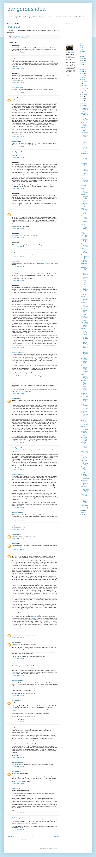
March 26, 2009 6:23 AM (18, 783)
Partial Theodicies (84, 232)
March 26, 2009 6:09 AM (18, 766)
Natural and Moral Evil (84, 264)
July (83, 96)
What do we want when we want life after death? (85, 181)
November (84, 85)
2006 (81, 514)
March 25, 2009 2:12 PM (18, 628)
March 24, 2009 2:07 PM (18, 507)
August (83, 94)
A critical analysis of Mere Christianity (84, 190)
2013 (81, 71)
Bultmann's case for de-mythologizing (84, 109)
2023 (81, 49)
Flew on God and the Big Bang (84, 452)
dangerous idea (26, 9)
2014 (81, 69)
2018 (81, 60)
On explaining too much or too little (84, 240)
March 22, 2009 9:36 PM (18, 147)
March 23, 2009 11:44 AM (18, 247)
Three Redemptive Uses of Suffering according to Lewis (85, 258)
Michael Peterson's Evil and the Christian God (84, 353)
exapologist (15, 534)
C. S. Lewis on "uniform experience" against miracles (84, 399)
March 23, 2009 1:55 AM (18, 207)
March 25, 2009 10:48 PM (18, 722)
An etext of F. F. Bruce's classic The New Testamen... (84, 170)
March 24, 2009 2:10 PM (18, 520)
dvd (12, 212)
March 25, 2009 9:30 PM (18, 695)
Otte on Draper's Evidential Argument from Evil (84, 227)
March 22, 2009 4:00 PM (18, 82)
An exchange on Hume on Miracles (84, 428)
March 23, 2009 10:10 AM (18, 237)
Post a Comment (14, 833)
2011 (81, 75)
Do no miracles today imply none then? (84, 376)
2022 (81, 52)
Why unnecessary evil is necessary (84, 250)
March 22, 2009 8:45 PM (18, 93)
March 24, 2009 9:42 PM (18, 529)
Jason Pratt (15, 788)
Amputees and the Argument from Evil (84, 501)
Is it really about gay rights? (84, 457)
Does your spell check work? (84, 269)
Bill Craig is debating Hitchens (84, 439)
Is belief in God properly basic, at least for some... (84, 446)
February (84, 505)
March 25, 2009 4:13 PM (18, 675)
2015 (81, 67)
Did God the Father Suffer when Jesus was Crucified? (85, 489)
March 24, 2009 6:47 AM (18, 378)
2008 (81, 510)
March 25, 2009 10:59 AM (18, 538)
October (84, 88)
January (84, 507)
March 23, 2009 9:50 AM (18, 228)
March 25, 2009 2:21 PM (18, 637)
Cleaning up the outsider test (84, 119)
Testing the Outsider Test (84, 165)
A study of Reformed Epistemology (84, 298)
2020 (81, 56)
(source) (33, 618)
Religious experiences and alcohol (84, 318)
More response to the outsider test (84, 159)
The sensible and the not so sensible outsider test (84, 135)
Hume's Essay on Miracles (84, 154)
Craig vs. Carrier (14, 27)
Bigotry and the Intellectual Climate (84, 462)
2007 (81, 512)
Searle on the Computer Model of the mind (84, 324)
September (84, 91)
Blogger (54, 848)
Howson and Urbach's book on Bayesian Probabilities (84, 219)
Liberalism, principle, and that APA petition (85, 476)
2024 (81, 47)
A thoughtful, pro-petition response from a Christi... (84, 361)
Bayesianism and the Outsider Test (84, 142)
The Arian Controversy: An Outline (84, 282)
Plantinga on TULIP (84, 293)
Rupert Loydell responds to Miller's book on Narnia (84, 311)
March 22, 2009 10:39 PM (18, 157)
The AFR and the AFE (84, 236)
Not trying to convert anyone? (84, 124)
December (84, 81)
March (83, 105)
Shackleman (15, 398)
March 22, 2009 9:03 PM (18, 136)
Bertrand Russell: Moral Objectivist (84, 304)
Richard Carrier (15, 37)
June (83, 98)
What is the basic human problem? (84, 330)
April (83, 103)
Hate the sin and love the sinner (84, 495)
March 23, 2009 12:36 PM (18, 266)
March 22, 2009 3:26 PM (18, 68)
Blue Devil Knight (16, 352)
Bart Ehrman (45, 263)
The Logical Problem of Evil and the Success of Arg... (84, 337)
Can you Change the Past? (84, 129)
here (23, 547)
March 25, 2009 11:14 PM (18, 757)
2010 (81, 77)
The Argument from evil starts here (84, 245)
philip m (14, 98)
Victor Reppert (15, 87)
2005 (81, 517)
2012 (81, 73)
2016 (81, 64)
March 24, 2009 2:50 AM (18, 280)
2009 (81, 80)
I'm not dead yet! (84, 394)
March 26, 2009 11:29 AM (18, 830)
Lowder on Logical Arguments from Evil (84, 289)
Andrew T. (14, 261)
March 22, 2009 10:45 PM (18, 188)
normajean (14, 141)
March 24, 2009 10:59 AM (18, 469)
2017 (81, 62)
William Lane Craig (23, 37)
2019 (81, 58)
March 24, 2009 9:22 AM (18, 393)
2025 (81, 45)
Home (33, 836)
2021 (81, 54)
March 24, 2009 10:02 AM (18, 443)
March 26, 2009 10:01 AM (18, 813)
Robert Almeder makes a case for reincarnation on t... (84, 369)
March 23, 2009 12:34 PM (18, 256)
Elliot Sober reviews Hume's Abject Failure (84, 383)
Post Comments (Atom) (20, 839)
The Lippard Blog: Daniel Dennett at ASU (84, 469)
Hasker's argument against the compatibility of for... (84, 148)
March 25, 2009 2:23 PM (18, 658)
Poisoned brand (83, 186)
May (83, 101)
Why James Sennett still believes (84, 115)
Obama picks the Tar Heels (84, 205)
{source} (14, 710)
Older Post (57, 836)
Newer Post (11, 836)
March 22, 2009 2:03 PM (18, 53)
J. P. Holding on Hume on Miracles (84, 390)
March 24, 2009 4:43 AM (18, 347)
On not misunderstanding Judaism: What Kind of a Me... (84, 198)
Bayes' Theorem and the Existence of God (84, 211)
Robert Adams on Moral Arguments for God (84, 482)
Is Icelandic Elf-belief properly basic (84, 433)
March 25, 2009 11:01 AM (18, 549)
